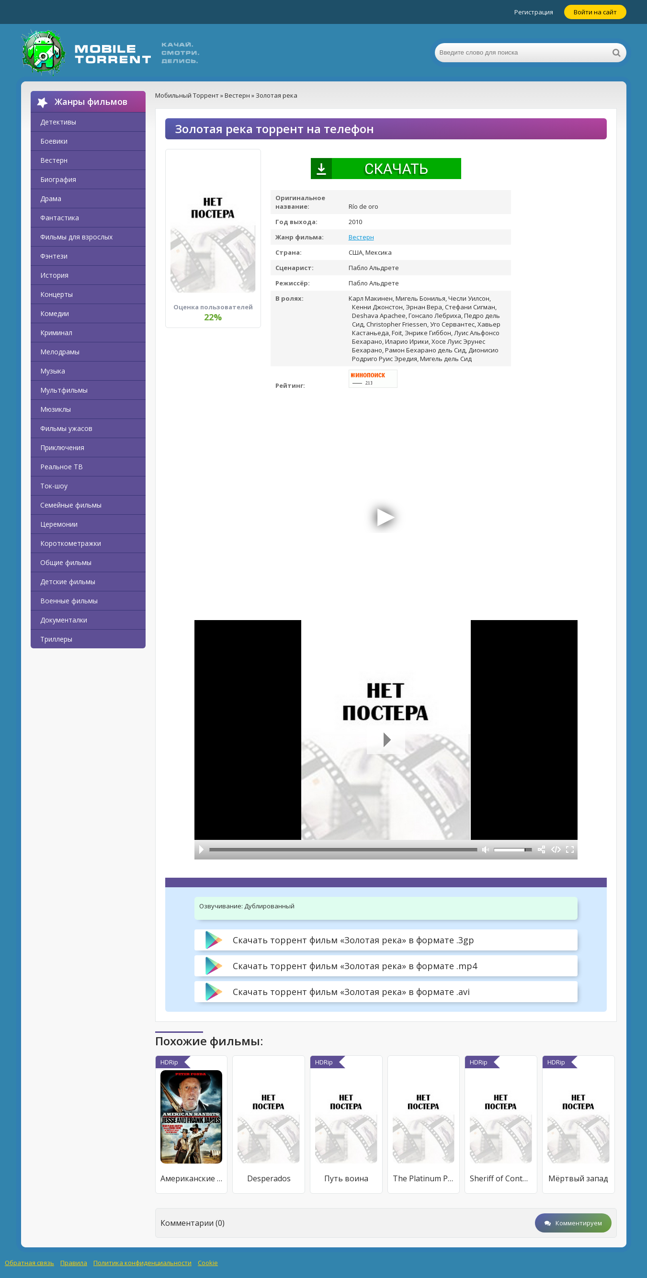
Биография (58, 179)
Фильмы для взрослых (76, 236)
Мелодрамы (59, 351)
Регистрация (533, 12)
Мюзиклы (55, 409)
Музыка (52, 370)
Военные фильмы (69, 600)
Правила (73, 1262)
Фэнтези (54, 255)
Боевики (54, 141)
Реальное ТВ (61, 466)
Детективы (58, 121)
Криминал (56, 332)
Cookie (208, 1262)
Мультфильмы (64, 390)
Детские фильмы (67, 581)
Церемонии (59, 524)
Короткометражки (70, 543)
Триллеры (56, 639)
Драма (50, 198)
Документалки (63, 619)
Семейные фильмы (71, 504)
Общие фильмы (65, 562)
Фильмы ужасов (66, 428)
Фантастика (59, 217)
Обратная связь (29, 1262)
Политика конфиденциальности (142, 1262)
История (54, 275)
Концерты (56, 294)
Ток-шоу (54, 485)
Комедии (54, 313)
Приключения (62, 447)
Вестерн (54, 160)
